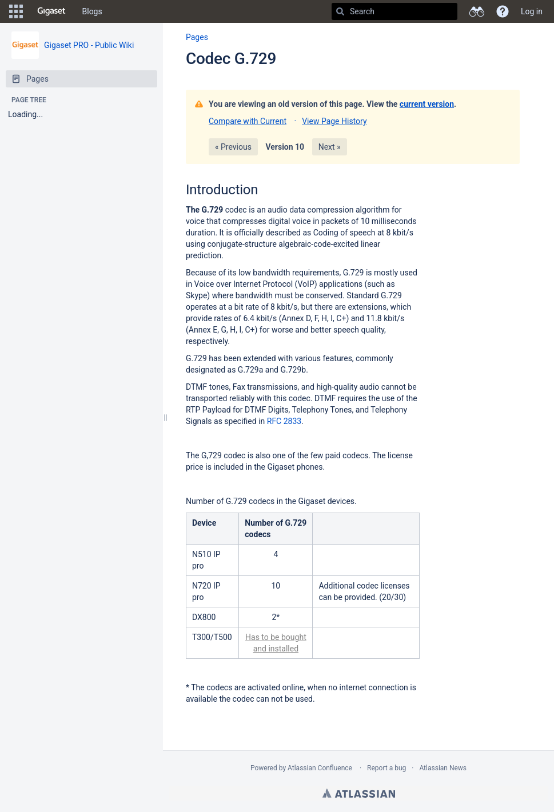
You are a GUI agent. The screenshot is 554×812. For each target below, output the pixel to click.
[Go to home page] (51, 11)
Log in (532, 11)
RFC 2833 (284, 421)
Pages (197, 37)
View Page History (334, 121)
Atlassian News (443, 768)
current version (427, 104)
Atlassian (358, 793)
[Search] (340, 11)
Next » (329, 146)
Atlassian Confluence (320, 768)
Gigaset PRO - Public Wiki (89, 45)
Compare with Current (247, 121)
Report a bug (386, 768)
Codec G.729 (231, 58)
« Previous (233, 146)
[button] (16, 11)
